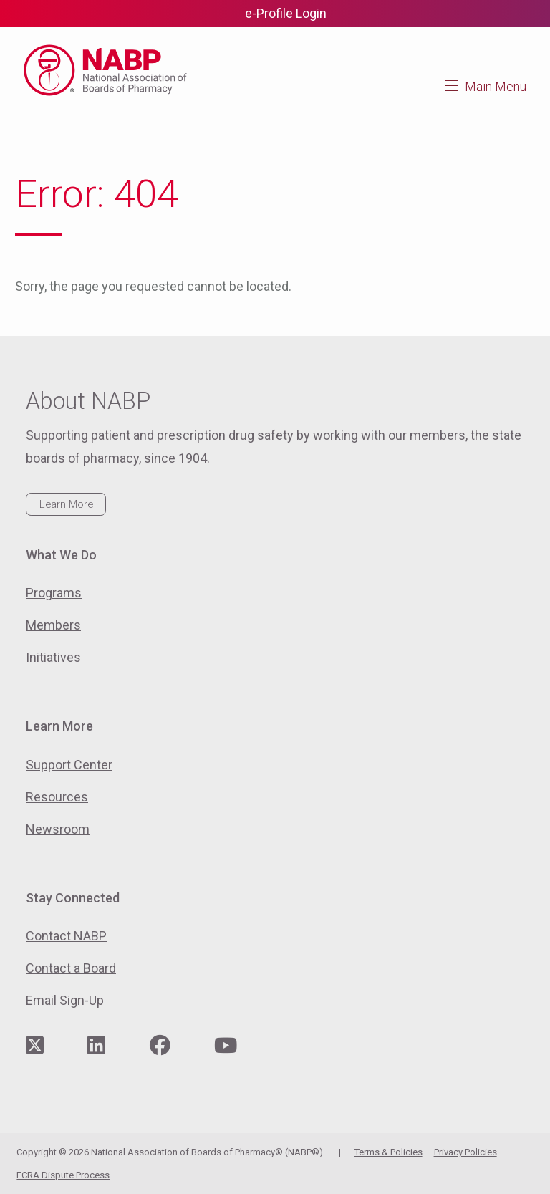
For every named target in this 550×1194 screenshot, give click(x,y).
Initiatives (53, 657)
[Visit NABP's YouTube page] (225, 1046)
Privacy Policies (465, 1152)
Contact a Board (71, 968)
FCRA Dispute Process (63, 1175)
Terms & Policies (388, 1152)
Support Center (69, 764)
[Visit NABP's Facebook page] (160, 1046)
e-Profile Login (286, 13)
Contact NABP (66, 935)
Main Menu (495, 86)
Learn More (66, 504)
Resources (57, 796)
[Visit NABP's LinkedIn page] (96, 1046)
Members (53, 624)
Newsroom (58, 829)
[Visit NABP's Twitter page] (35, 1046)
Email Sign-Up (65, 1000)
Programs (54, 592)
